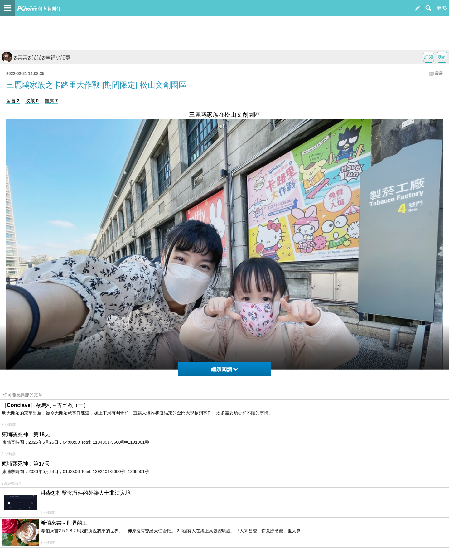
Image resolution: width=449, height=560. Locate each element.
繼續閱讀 (224, 369)
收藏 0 (32, 100)
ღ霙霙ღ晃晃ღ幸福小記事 (36, 57)
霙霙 (439, 73)
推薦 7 (51, 100)
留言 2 (13, 100)
